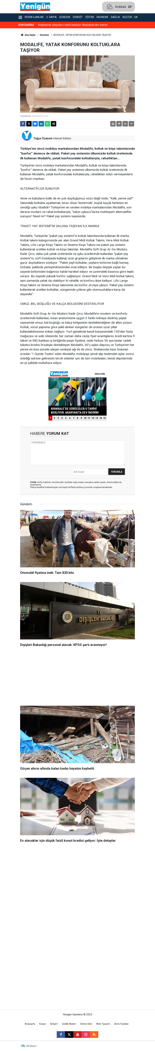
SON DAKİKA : (26, 24)
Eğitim (89, 17)
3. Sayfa (51, 17)
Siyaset (78, 17)
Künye (42, 1024)
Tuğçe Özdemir (43, 138)
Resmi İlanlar (34, 17)
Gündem (64, 17)
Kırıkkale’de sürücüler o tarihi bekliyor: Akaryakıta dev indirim (73, 24)
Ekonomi (102, 17)
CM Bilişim (31, 1046)
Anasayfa (30, 1024)
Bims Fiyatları (121, 1024)
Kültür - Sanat (132, 17)
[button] (119, 123)
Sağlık (115, 17)
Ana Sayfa (27, 35)
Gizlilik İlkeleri (69, 1024)
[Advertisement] (77, 677)
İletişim (54, 1024)
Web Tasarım (103, 1024)
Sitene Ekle (86, 1024)
